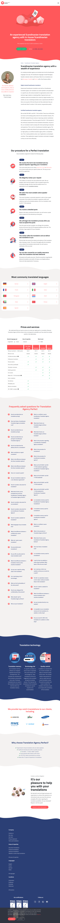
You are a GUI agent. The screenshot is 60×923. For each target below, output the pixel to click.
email (43, 167)
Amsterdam (11, 880)
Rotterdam (11, 886)
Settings (20, 919)
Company (11, 830)
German (10, 868)
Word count (40, 339)
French (10, 866)
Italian (10, 870)
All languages (12, 873)
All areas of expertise (13, 857)
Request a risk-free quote (39, 807)
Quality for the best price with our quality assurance (30, 750)
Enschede (11, 884)
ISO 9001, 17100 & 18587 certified (30, 751)
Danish (36, 79)
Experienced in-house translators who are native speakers (30, 748)
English (10, 864)
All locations (11, 890)
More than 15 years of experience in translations (30, 757)
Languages (11, 861)
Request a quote (21, 49)
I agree (12, 919)
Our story (11, 835)
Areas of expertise (13, 844)
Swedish (30, 79)
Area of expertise (27, 339)
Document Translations (14, 848)
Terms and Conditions (13, 841)
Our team (11, 837)
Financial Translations (14, 849)
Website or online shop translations (17, 853)
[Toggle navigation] (58, 2)
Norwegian (25, 79)
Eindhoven (11, 882)
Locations (11, 877)
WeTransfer (48, 167)
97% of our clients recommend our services (30, 755)
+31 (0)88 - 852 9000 (37, 49)
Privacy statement (13, 839)
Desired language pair (12, 339)
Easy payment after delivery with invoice (30, 753)
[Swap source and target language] (14, 342)
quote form (39, 167)
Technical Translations (14, 851)
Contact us (11, 833)
